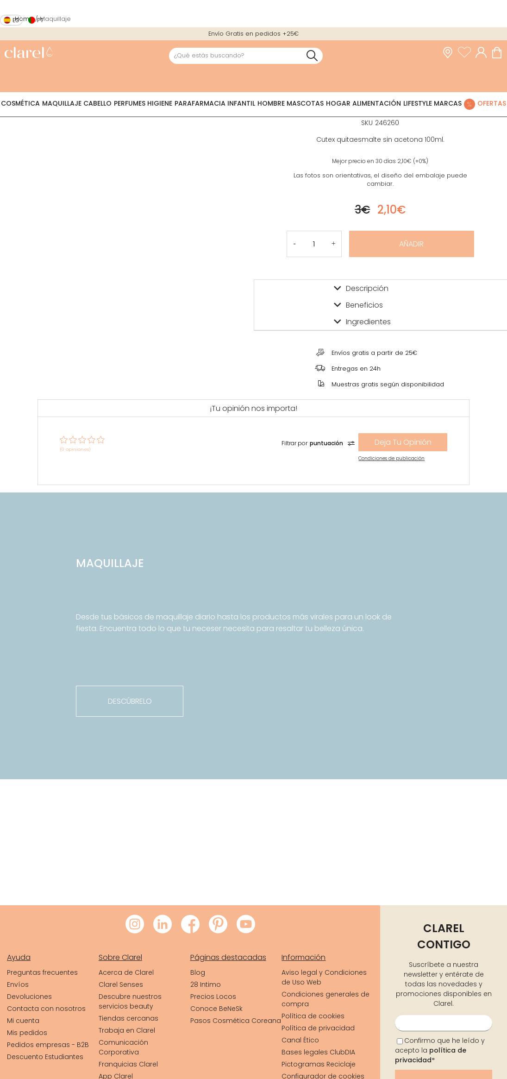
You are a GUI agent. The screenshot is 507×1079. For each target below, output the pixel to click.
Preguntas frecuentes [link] (42, 972)
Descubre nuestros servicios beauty (130, 1001)
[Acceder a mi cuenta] (483, 52)
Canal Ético (300, 1040)
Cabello (97, 103)
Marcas (448, 103)
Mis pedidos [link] (27, 1032)
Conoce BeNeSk (216, 1008)
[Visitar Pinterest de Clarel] (218, 925)
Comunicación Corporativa (123, 1047)
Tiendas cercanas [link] (128, 1018)
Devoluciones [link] (29, 996)
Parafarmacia (200, 103)
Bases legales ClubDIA (318, 1052)
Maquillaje (61, 103)
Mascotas (305, 103)
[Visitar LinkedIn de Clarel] (162, 925)
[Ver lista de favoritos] (467, 52)
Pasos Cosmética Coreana (235, 1020)
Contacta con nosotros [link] (46, 1008)
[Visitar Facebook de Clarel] (190, 925)
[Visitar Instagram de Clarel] (134, 925)
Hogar (338, 103)
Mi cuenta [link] (23, 1020)
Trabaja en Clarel (127, 1030)
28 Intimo (205, 984)
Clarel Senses (121, 984)
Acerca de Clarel (126, 972)
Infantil (241, 103)
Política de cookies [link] (313, 1016)
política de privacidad (430, 1055)
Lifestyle (417, 103)
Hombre (271, 103)
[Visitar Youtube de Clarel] (246, 925)
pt (40, 20)
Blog (197, 972)
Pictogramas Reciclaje (319, 1064)
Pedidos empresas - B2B (48, 1044)
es (16, 20)
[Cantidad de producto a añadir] (314, 244)
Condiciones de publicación (391, 458)
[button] (333, 244)
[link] (28, 53)
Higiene (159, 103)
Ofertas (491, 103)
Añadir (411, 244)
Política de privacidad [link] (318, 1028)
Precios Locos (213, 996)
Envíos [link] (18, 984)
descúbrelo (130, 701)
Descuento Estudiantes (45, 1056)
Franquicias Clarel (128, 1064)
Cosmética (20, 103)
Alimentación (376, 103)
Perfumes (129, 103)
